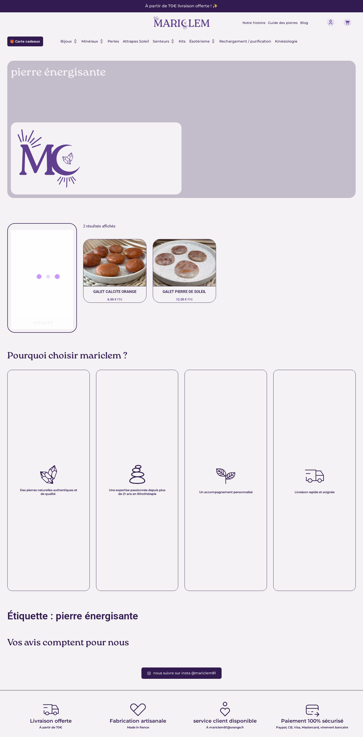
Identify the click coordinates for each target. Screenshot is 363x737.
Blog (306, 22)
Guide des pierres (283, 22)
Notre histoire (252, 22)
